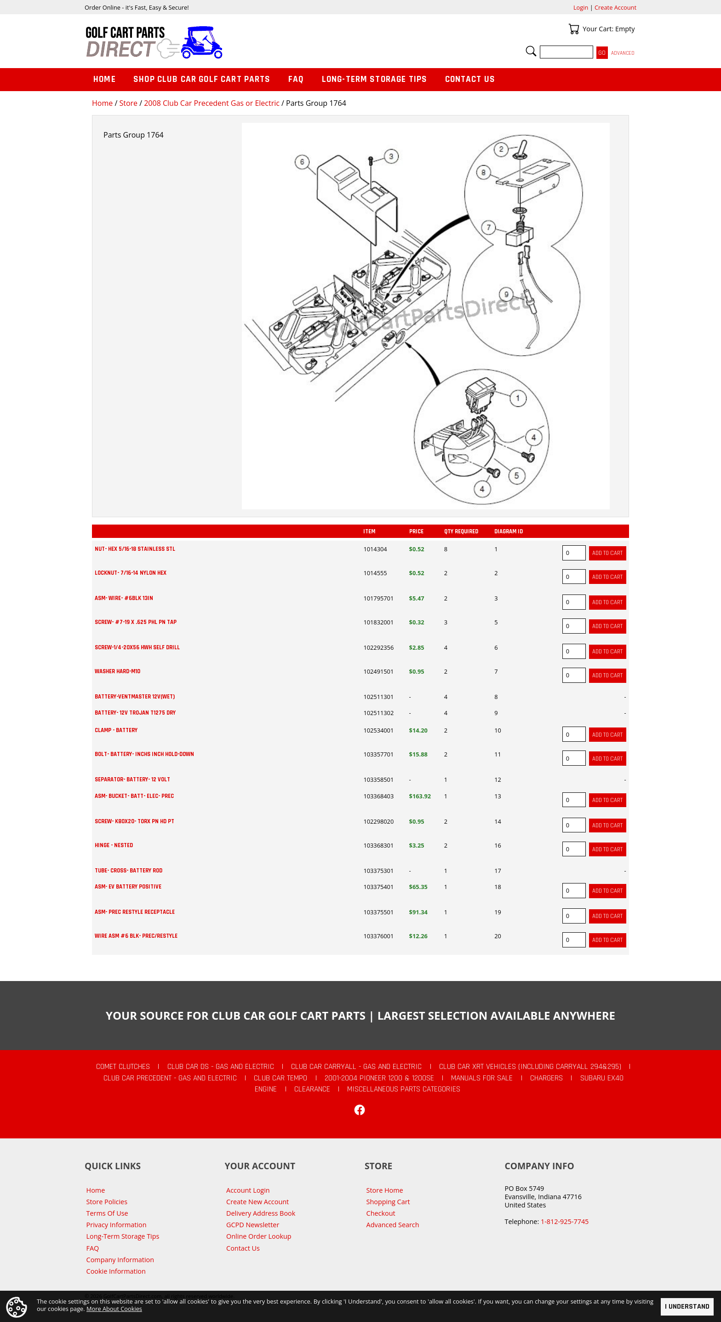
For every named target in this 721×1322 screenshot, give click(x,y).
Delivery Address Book (260, 1213)
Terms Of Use (107, 1213)
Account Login (248, 1190)
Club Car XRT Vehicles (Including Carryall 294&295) (530, 1067)
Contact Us (470, 79)
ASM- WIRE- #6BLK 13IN (124, 598)
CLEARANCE (312, 1089)
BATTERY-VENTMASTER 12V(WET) (135, 696)
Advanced (623, 53)
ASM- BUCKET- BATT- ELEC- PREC (134, 796)
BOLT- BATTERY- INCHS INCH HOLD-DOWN (144, 754)
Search (531, 51)
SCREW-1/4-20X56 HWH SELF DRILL (137, 647)
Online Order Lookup (259, 1236)
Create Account (615, 7)
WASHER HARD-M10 (117, 671)
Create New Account (257, 1201)
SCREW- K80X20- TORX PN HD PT (134, 821)
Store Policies (106, 1201)
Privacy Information (116, 1224)
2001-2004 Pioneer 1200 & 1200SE (379, 1078)
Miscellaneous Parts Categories (403, 1089)
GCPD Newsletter (252, 1224)
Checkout (380, 1213)
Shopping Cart (388, 1201)
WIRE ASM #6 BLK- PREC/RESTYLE (136, 936)
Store (128, 103)
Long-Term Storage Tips (374, 79)
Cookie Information (116, 1271)
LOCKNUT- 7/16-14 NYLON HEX (130, 573)
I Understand (687, 1306)
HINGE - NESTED (114, 845)
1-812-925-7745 (565, 1221)
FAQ (296, 79)
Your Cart (573, 29)
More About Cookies (114, 1309)
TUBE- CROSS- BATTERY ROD (128, 870)
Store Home (384, 1190)
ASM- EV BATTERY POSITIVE (128, 886)
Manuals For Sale (482, 1078)
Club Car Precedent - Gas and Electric (170, 1078)
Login (580, 7)
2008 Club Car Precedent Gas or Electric (212, 103)
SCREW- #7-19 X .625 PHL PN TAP (136, 622)
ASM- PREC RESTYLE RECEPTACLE (135, 912)
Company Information (120, 1259)
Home (102, 103)
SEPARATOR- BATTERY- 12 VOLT (132, 779)
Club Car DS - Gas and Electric (220, 1067)
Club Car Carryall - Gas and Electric (356, 1067)
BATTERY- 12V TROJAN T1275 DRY (135, 712)
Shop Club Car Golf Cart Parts (201, 79)
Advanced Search (392, 1224)
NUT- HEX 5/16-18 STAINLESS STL (135, 549)
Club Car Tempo (280, 1078)
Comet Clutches (123, 1067)
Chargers (546, 1078)
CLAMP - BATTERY (116, 730)
